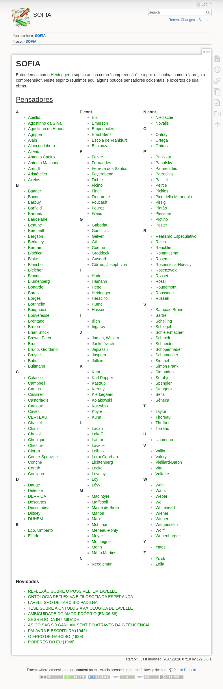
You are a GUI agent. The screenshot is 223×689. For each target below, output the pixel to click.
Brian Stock (38, 332)
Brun (32, 343)
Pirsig (160, 202)
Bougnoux (37, 309)
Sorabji (161, 377)
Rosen (161, 258)
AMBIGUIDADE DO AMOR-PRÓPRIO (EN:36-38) (73, 613)
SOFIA (40, 36)
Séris (160, 394)
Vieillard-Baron (168, 462)
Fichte (97, 179)
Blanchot (36, 264)
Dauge (34, 485)
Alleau (33, 151)
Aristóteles (37, 174)
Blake (33, 258)
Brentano (36, 321)
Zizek (160, 558)
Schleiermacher (169, 332)
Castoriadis (38, 400)
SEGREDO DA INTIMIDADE (53, 619)
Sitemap (204, 20)
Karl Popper (102, 377)
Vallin (160, 451)
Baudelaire (37, 219)
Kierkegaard (103, 394)
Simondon (164, 372)
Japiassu (100, 349)
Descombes (38, 507)
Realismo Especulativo (175, 236)
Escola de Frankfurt (109, 140)
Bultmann (36, 366)
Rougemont (165, 287)
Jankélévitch (103, 343)
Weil (159, 502)
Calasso (35, 377)
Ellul (95, 117)
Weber (161, 496)
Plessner (163, 213)
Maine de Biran (105, 507)
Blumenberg (39, 281)
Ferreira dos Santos (109, 168)
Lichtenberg (102, 462)
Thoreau (162, 417)
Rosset (161, 276)
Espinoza (100, 145)
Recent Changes (182, 20)
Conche (35, 462)
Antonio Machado (44, 162)
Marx (96, 518)
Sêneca (162, 400)
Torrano (162, 428)
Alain (32, 140)
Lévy (96, 485)
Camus (34, 389)
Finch (97, 191)
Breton (34, 326)
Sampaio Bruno (169, 309)
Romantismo (166, 253)
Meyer (97, 535)
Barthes (35, 213)
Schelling (163, 321)
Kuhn (96, 417)
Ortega (161, 140)
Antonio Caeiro (41, 157)
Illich (96, 321)
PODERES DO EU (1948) (51, 642)
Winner (161, 518)
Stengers (163, 389)
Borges (34, 298)
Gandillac (100, 230)
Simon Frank (166, 366)
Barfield (35, 208)
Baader (34, 191)
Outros (161, 145)
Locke (97, 468)
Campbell (36, 383)
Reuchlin (163, 247)
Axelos (34, 179)
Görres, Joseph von (109, 264)
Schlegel (163, 326)
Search (208, 12)
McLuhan (100, 524)
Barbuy (34, 202)
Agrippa (35, 134)
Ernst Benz (102, 134)
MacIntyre (100, 496)
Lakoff (97, 434)
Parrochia (164, 174)
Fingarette (101, 196)
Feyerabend (103, 174)
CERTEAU (37, 417)
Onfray (161, 134)
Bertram (35, 247)
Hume (97, 304)
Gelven (98, 236)
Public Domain (184, 670)
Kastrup (99, 383)
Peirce (161, 185)
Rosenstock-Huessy (173, 264)
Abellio (34, 117)
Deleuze (35, 490)
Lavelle (98, 445)
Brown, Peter (39, 338)
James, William (105, 338)
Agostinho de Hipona (47, 128)
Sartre (160, 315)
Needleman (102, 564)
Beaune (35, 225)
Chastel (35, 422)
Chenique (36, 439)
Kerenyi (98, 389)
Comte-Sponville (43, 456)
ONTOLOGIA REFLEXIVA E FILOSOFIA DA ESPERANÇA (80, 596)
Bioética (35, 253)
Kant (96, 372)
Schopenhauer (168, 349)
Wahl (159, 485)
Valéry (161, 456)
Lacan (97, 428)
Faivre (97, 157)
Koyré (97, 411)
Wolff (159, 530)
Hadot (97, 276)
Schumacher (166, 355)
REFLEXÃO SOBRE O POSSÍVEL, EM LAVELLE (72, 591)
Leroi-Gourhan (105, 456)
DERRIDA (37, 496)
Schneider (164, 343)
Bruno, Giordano (43, 349)
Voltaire (162, 473)
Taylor (160, 411)
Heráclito (100, 298)
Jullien (97, 360)
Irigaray (98, 326)
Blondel (35, 276)
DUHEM (35, 518)
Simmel (162, 360)
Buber (33, 360)
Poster (161, 225)
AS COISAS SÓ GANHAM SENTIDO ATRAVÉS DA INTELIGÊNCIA (89, 625)
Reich (160, 241)
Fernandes (101, 162)
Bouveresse (38, 315)
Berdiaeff (36, 230)
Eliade (33, 535)
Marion (98, 513)
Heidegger (60, 74)
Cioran (34, 451)
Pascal (161, 179)
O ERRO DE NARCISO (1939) (55, 636)
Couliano (36, 473)
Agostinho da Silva (45, 123)
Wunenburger (167, 535)
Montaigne (101, 541)
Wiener (161, 513)
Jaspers (99, 355)
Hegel (97, 287)
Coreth (34, 468)
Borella (34, 293)
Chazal (34, 434)
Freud (97, 213)
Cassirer (35, 394)
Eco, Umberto (40, 530)
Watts (160, 490)
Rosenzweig (166, 270)
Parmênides (166, 168)
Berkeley (36, 241)
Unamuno (164, 439)
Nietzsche (164, 117)
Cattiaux (35, 406)
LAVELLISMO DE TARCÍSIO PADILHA (63, 602)
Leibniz (98, 451)
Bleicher (35, 270)
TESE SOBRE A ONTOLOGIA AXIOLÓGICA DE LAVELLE (80, 608)
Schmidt (162, 338)
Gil (94, 241)
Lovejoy (99, 473)
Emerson (100, 123)
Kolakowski (102, 400)
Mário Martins (104, 553)
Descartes (37, 502)
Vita (158, 468)
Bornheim (36, 304)
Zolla (159, 564)
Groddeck (100, 253)
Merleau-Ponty (105, 530)
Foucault (99, 202)
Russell (162, 298)
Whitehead (165, 507)
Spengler (163, 383)
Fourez (98, 208)
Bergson (35, 236)
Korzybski (100, 406)
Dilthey (34, 513)
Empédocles (103, 128)
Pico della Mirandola (173, 196)
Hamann (99, 281)
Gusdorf (99, 258)
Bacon (34, 196)
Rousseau (164, 293)
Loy (95, 479)
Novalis (162, 123)
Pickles (161, 191)
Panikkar (163, 157)
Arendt (34, 168)
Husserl (98, 309)
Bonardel (36, 287)
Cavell (33, 411)
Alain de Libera (41, 145)
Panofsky (163, 162)
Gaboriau (100, 225)
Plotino (161, 219)
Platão (161, 208)
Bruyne (34, 355)
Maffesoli (100, 502)
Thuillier (162, 422)
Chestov (35, 445)
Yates (160, 547)
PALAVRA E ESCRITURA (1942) (57, 630)
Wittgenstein (166, 524)
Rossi (160, 281)
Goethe (98, 247)
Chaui (33, 428)
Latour (97, 439)
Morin (97, 547)
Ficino (97, 185)
